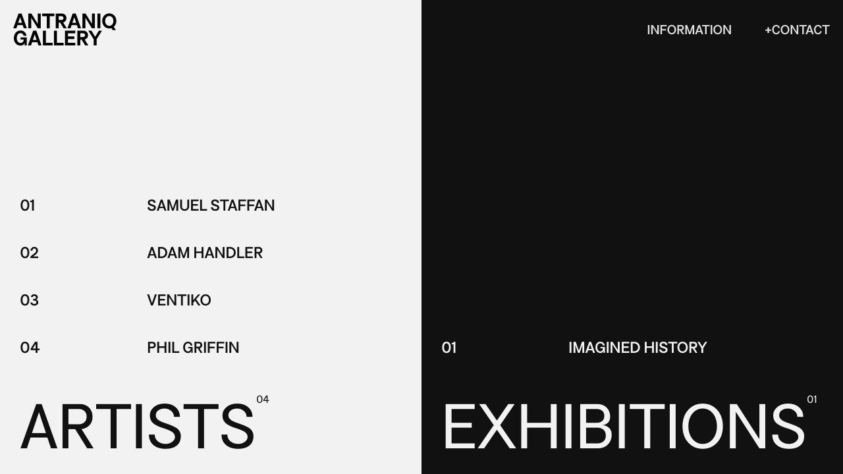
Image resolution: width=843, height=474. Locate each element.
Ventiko (179, 300)
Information (689, 30)
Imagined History (637, 348)
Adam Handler (205, 253)
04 (30, 348)
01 (27, 205)
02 (29, 253)
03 (29, 300)
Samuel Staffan (211, 205)
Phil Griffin (193, 348)
